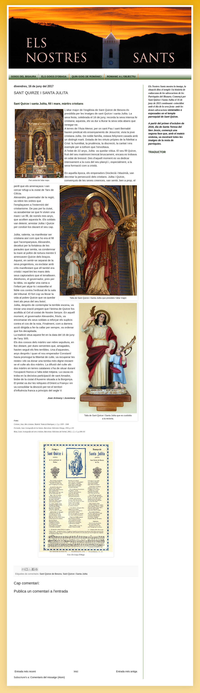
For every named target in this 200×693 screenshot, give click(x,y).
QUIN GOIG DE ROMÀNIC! (87, 76)
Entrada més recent (25, 671)
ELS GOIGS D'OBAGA (53, 76)
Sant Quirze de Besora (51, 574)
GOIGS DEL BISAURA (23, 76)
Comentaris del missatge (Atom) (47, 677)
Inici (76, 671)
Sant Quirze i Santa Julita (75, 574)
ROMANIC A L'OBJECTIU (121, 76)
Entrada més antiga (126, 671)
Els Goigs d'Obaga (77, 555)
